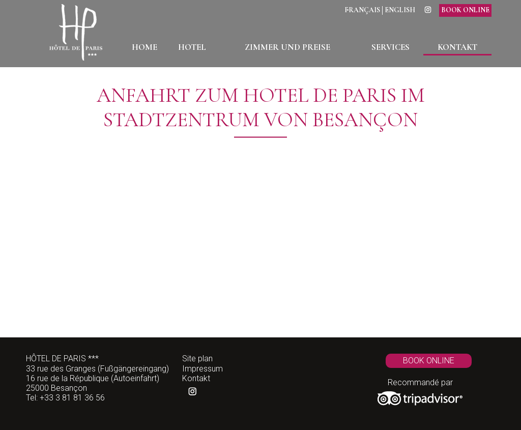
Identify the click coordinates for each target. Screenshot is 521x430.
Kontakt (196, 378)
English (400, 10)
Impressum (202, 369)
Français (362, 10)
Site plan (197, 358)
